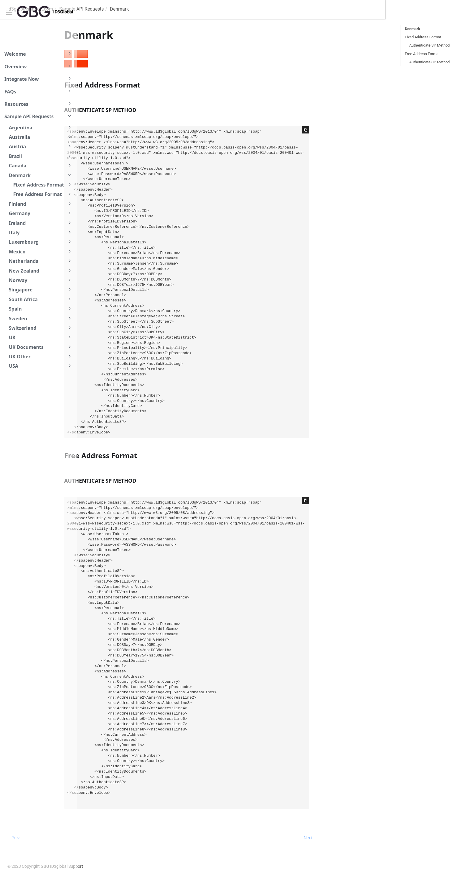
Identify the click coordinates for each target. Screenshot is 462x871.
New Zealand (41, 270)
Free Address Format (43, 194)
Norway (41, 280)
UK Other (41, 356)
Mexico (41, 251)
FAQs (38, 91)
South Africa (41, 299)
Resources (38, 103)
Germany (41, 213)
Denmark (41, 175)
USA (41, 365)
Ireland (41, 223)
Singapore (41, 289)
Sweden (41, 318)
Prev (92, 837)
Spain (41, 308)
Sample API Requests (38, 116)
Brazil (41, 156)
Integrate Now (38, 78)
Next (385, 837)
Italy (41, 232)
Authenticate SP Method (429, 45)
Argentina (41, 127)
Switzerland (41, 327)
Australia (41, 136)
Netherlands (41, 261)
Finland (41, 203)
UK (41, 337)
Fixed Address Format (43, 184)
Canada (41, 165)
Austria (41, 146)
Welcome (38, 53)
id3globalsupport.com (107, 9)
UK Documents (41, 347)
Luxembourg (41, 241)
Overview (38, 66)
